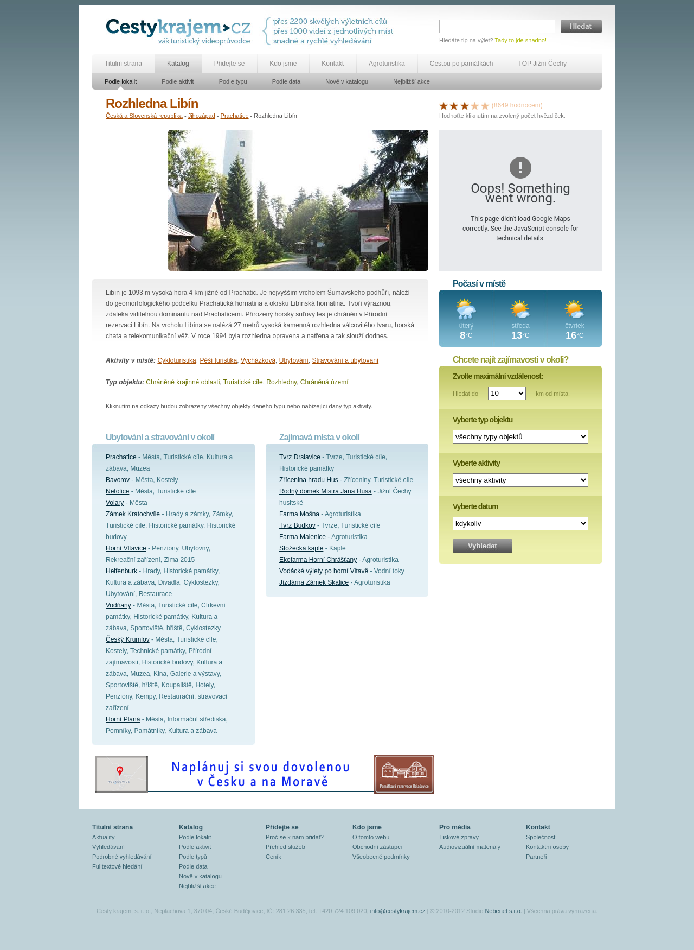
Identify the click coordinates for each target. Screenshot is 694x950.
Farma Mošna (299, 514)
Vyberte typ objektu (482, 419)
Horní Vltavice (126, 548)
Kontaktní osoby (547, 847)
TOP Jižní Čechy (542, 63)
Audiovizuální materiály (469, 847)
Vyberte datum (475, 506)
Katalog (178, 63)
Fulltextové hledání (117, 866)
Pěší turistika (218, 360)
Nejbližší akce (411, 81)
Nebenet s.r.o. (503, 911)
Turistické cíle (243, 382)
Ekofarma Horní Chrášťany (318, 559)
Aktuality (103, 837)
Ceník (273, 856)
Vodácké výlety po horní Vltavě (323, 571)
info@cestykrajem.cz (398, 911)
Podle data (286, 81)
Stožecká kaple (301, 548)
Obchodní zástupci (377, 847)
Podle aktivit (178, 81)
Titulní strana (123, 63)
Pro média (455, 827)
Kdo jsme (283, 63)
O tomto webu (370, 837)
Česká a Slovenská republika (144, 115)
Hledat (581, 26)
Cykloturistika (176, 360)
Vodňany (118, 605)
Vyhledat (482, 546)
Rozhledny (281, 382)
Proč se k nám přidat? (295, 837)
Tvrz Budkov (297, 525)
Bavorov (118, 480)
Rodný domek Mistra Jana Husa (325, 491)
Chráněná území (324, 382)
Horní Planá (123, 719)
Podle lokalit (121, 81)
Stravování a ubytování (345, 360)
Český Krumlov (128, 639)
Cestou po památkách (461, 63)
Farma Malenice (302, 537)
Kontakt (333, 63)
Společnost (540, 837)
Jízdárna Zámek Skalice (314, 582)
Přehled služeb (285, 847)
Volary (115, 502)
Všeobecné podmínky (381, 856)
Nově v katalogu (346, 81)
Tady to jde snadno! (521, 40)
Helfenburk (121, 571)
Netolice (117, 491)
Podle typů (233, 81)
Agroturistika (387, 63)
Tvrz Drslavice (299, 457)
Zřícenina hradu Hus (308, 480)
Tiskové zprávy (459, 837)
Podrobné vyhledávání (121, 856)
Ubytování (294, 360)
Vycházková (258, 360)
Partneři (536, 856)
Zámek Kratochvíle (133, 514)
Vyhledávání (108, 847)
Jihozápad (201, 115)
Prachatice (235, 115)
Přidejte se (229, 63)
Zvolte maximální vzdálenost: (498, 376)
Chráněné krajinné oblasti (183, 382)
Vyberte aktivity (476, 463)
